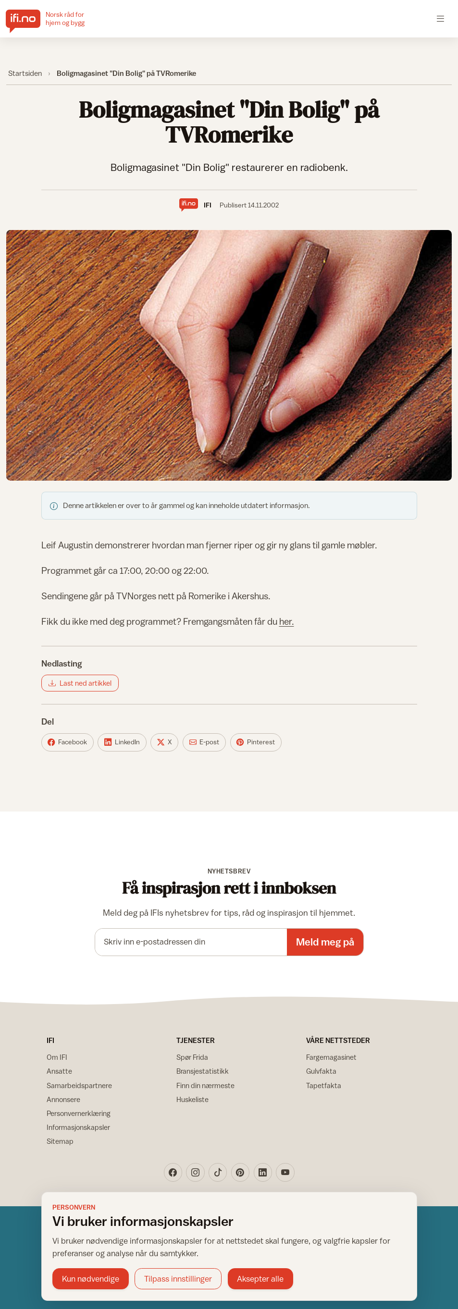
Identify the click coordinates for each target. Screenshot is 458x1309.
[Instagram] (195, 1172)
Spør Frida (192, 1057)
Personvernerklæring (79, 1113)
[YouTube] (285, 1172)
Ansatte (59, 1071)
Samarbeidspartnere (79, 1085)
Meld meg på (325, 942)
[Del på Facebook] (67, 742)
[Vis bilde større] (229, 355)
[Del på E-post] (204, 742)
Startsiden (25, 73)
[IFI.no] (52, 19)
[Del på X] (164, 742)
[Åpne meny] (440, 18)
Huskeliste (192, 1099)
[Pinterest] (240, 1172)
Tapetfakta (323, 1085)
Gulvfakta (321, 1071)
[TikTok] (218, 1172)
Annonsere (63, 1099)
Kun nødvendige (90, 1279)
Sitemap (60, 1141)
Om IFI (57, 1057)
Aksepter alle (260, 1279)
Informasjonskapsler (78, 1127)
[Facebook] (173, 1172)
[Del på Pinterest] (256, 742)
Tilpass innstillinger (178, 1279)
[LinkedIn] (263, 1172)
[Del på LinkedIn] (122, 742)
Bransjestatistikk (202, 1071)
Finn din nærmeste (205, 1085)
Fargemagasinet (331, 1057)
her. (286, 621)
